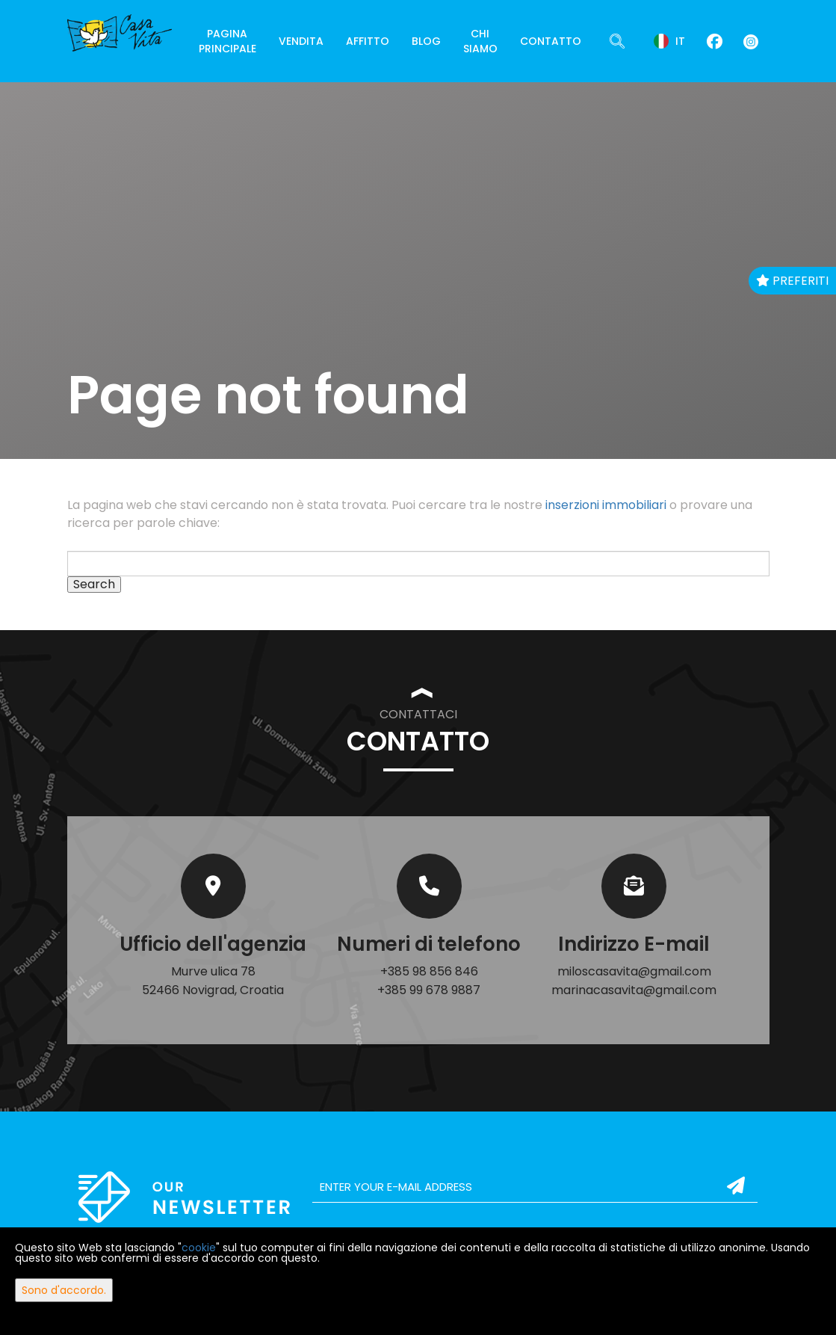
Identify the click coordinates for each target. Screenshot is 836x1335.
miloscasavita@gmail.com (634, 971)
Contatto (550, 41)
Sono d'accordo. (64, 1290)
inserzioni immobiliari (605, 505)
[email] (535, 1187)
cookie (199, 1247)
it (669, 41)
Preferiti (792, 280)
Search (94, 584)
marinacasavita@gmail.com (633, 990)
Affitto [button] (367, 41)
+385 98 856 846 (429, 971)
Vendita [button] (301, 41)
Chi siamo (480, 41)
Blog (426, 41)
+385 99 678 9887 (428, 990)
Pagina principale (227, 41)
